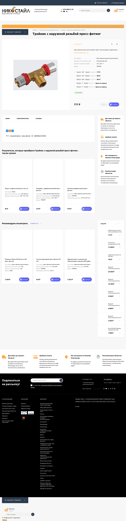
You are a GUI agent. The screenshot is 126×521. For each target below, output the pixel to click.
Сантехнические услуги (8, 408)
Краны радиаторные (46, 470)
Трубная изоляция (45, 480)
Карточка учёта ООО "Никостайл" (7, 421)
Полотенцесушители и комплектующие (46, 452)
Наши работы (5, 413)
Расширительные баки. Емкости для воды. (46, 404)
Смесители (43, 473)
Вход (4, 520)
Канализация (43, 424)
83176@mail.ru (108, 379)
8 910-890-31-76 (87, 379)
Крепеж (42, 437)
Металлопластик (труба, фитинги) (48, 30)
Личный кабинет (25, 406)
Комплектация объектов (9, 411)
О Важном (5, 416)
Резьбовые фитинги (45, 463)
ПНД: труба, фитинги (46, 407)
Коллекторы (43, 427)
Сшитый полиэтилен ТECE (47, 475)
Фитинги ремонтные (46, 461)
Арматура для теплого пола (46, 410)
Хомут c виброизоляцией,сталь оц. (16, 188)
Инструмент (43, 422)
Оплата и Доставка (7, 403)
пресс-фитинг (26, 136)
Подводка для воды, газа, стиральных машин (47, 444)
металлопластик (15, 136)
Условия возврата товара (9, 406)
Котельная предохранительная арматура (45, 430)
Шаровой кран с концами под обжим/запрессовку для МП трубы (78, 260)
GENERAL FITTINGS (40, 136)
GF (32, 136)
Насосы (42, 414)
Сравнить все (36, 223)
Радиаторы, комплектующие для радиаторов (46, 457)
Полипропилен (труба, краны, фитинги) (46, 448)
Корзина (23, 403)
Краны (42, 434)
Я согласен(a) (46, 386)
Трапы (42, 478)
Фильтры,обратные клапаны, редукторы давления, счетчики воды (47, 484)
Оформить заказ (25, 408)
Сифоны (42, 468)
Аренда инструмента (46, 488)
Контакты (4, 418)
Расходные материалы (46, 466)
